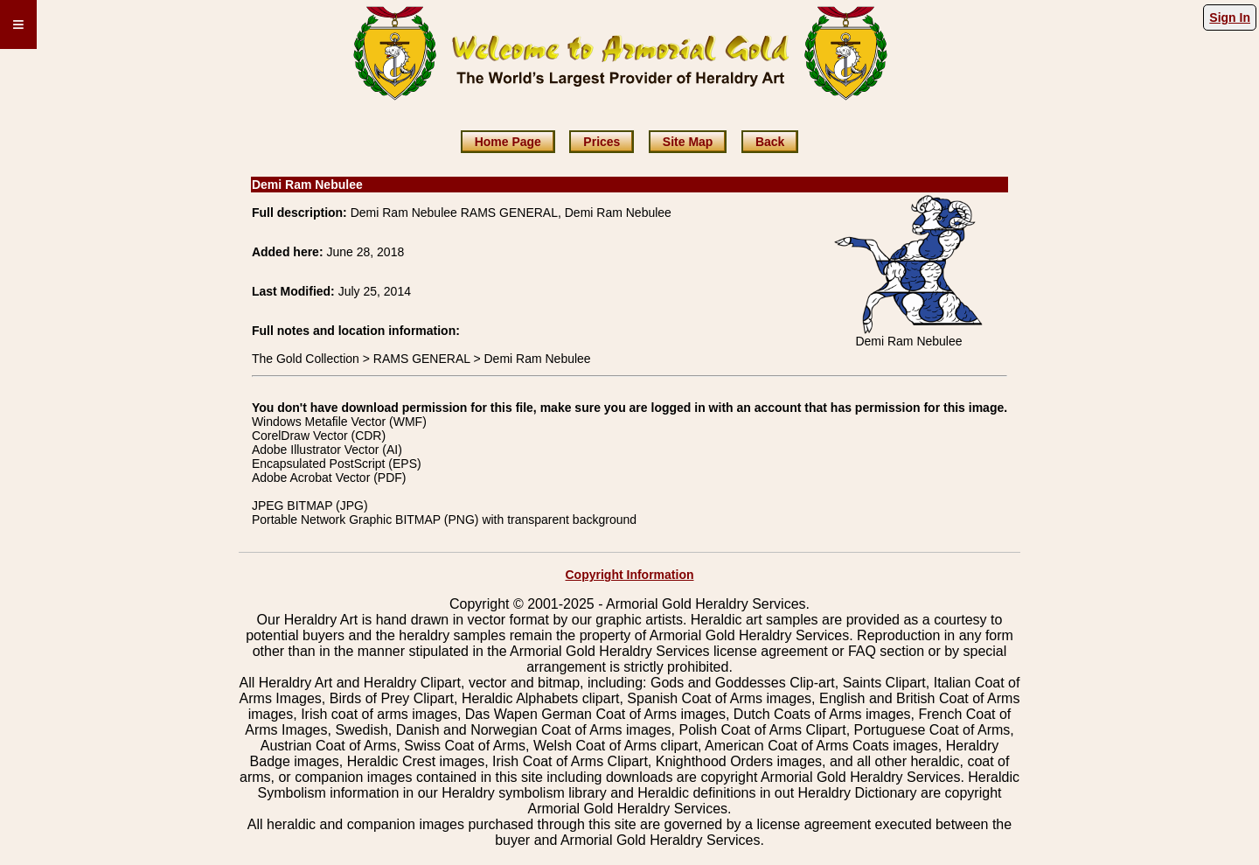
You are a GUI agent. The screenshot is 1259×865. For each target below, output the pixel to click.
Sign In (1229, 17)
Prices (601, 142)
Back (769, 142)
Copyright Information (630, 575)
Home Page (508, 142)
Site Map (688, 142)
